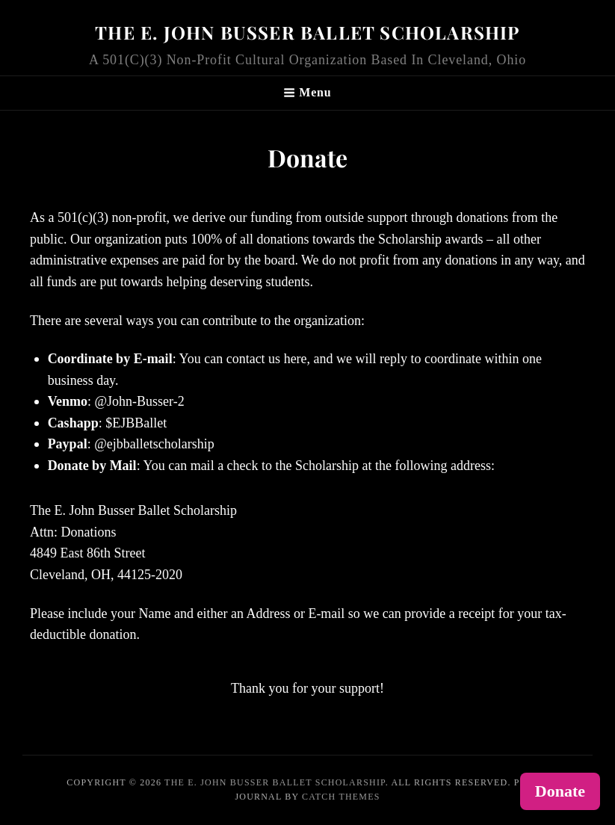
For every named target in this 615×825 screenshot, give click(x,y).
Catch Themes (341, 796)
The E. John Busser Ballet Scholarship (307, 32)
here (295, 358)
